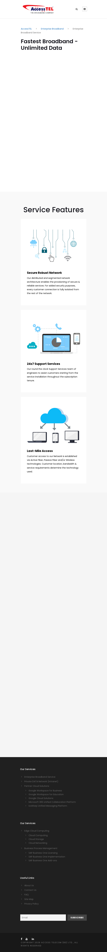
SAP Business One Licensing (43, 852)
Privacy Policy (31, 903)
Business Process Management (40, 848)
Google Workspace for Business (45, 790)
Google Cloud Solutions (41, 798)
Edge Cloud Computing (36, 830)
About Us (29, 885)
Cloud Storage (36, 839)
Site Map (28, 899)
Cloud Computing (38, 835)
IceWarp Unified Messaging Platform (48, 805)
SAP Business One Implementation (47, 856)
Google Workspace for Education (46, 794)
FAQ (26, 894)
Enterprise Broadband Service (39, 776)
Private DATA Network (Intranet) (41, 781)
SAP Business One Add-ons (43, 860)
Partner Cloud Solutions (36, 786)
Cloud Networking (38, 842)
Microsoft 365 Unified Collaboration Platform (52, 802)
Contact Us (30, 890)
